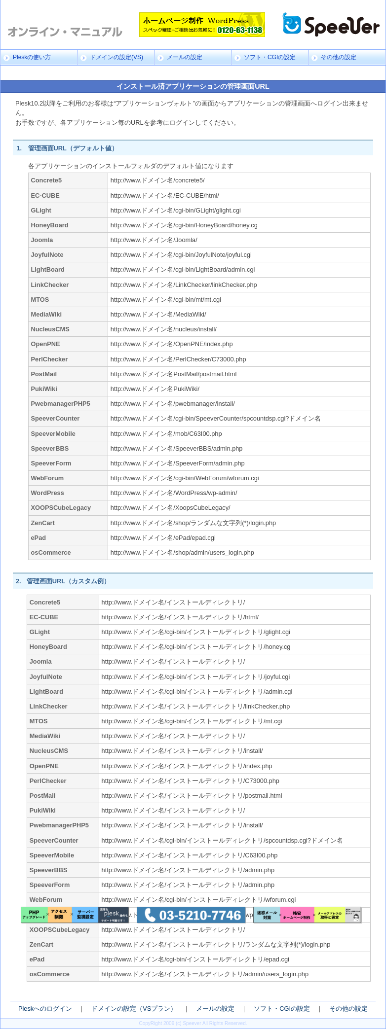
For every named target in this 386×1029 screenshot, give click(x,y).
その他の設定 (338, 57)
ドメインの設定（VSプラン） (134, 1008)
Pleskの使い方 (32, 57)
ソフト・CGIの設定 (270, 57)
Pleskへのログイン (45, 1008)
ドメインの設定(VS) (116, 57)
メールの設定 (184, 57)
